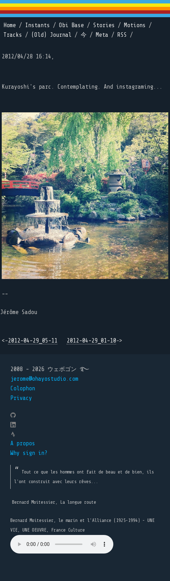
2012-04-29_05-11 (32, 340)
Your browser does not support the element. (61, 544)
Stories (104, 25)
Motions (135, 25)
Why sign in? (28, 453)
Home (9, 25)
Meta (102, 35)
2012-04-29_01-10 (91, 340)
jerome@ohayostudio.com (44, 379)
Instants (37, 25)
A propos (22, 443)
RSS (122, 35)
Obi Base (71, 25)
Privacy (21, 398)
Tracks (12, 35)
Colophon (22, 388)
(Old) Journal (51, 35)
